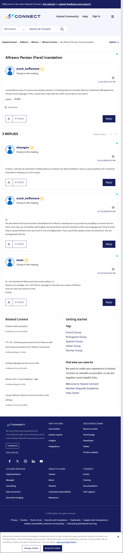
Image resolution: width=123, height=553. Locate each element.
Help (85, 16)
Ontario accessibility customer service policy (44, 523)
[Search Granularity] (14, 29)
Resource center (90, 428)
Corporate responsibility (60, 491)
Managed (10, 480)
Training (87, 480)
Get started (49, 4)
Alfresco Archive (49, 42)
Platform (24, 42)
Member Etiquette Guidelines (82, 388)
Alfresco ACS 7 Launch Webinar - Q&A (21, 379)
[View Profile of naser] (20, 260)
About (51, 480)
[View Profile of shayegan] (22, 147)
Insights (52, 440)
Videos (86, 446)
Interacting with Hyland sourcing (82, 523)
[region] (61, 542)
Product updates (90, 452)
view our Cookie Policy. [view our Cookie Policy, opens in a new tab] (66, 542)
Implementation (13, 474)
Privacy (14, 520)
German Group (74, 350)
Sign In (96, 16)
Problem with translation (16, 326)
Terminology (89, 434)
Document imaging (14, 497)
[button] (9, 118)
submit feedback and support (75, 4)
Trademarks (75, 520)
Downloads (88, 440)
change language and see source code (22, 363)
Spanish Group (74, 341)
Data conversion (13, 491)
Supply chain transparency (95, 520)
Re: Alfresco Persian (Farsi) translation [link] (77, 42)
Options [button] (113, 42)
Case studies (54, 428)
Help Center (72, 393)
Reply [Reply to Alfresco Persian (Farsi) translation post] (109, 119)
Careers (52, 474)
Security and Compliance (56, 520)
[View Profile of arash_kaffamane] (27, 69)
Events (86, 474)
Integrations (54, 446)
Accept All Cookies (52, 548)
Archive (17, 99)
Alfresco (35, 42)
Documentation (90, 486)
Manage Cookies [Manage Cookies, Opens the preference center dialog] (31, 548)
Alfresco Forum (13, 331)
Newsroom (53, 497)
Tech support (89, 491)
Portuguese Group (76, 337)
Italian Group (73, 346)
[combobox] (47, 29)
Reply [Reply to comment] (109, 182)
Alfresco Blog (12, 352)
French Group (73, 332)
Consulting (11, 486)
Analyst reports (55, 434)
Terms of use (36, 520)
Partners (52, 486)
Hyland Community (67, 16)
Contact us (12, 445)
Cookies (24, 520)
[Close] (118, 536)
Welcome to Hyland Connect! (82, 384)
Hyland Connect (9, 42)
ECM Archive (13, 107)
